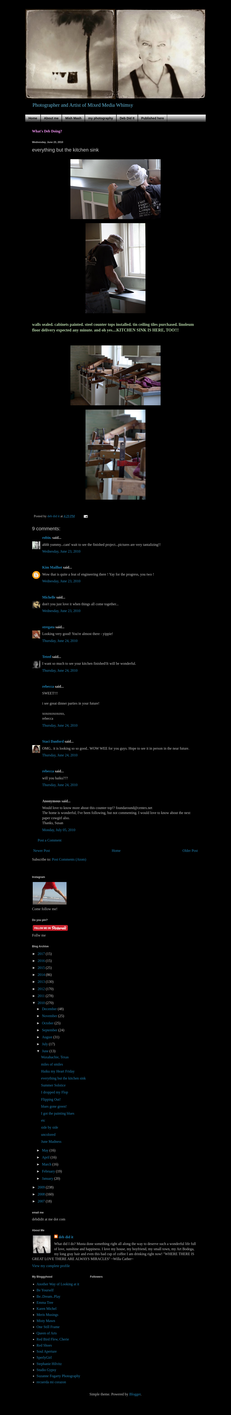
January (48, 1178)
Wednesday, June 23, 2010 (61, 551)
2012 (42, 989)
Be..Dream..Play (48, 1296)
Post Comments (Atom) (69, 859)
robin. (46, 538)
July (45, 1044)
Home (32, 118)
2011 (42, 996)
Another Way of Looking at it (58, 1284)
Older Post (190, 851)
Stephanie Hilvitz (49, 1364)
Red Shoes (44, 1345)
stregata (48, 627)
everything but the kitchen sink (63, 1078)
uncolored (48, 1134)
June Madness (51, 1141)
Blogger (135, 1394)
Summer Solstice (53, 1085)
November (50, 1016)
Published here (152, 118)
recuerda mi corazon (51, 1382)
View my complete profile (51, 1266)
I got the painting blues (57, 1113)
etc (43, 1120)
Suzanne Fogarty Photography (58, 1376)
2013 (42, 982)
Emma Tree (45, 1302)
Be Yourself (45, 1290)
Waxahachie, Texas (55, 1057)
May (45, 1150)
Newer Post (41, 851)
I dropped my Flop (54, 1092)
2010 (42, 1003)
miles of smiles (52, 1064)
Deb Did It (127, 118)
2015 (42, 968)
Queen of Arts (47, 1333)
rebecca (48, 686)
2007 (42, 1201)
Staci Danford (53, 741)
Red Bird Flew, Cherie (53, 1339)
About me (51, 118)
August (47, 1037)
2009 (42, 1187)
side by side (49, 1127)
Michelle (48, 597)
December (50, 1009)
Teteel (46, 657)
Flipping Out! (51, 1099)
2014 (42, 975)
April (46, 1157)
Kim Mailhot (52, 567)
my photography (100, 118)
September (50, 1030)
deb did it (66, 1237)
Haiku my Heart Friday (58, 1071)
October (48, 1023)
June (45, 1051)
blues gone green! (54, 1106)
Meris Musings (47, 1315)
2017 (42, 954)
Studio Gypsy (46, 1370)
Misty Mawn (46, 1321)
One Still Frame (48, 1327)
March (47, 1164)
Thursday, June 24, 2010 (60, 641)
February (49, 1171)
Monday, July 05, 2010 (58, 830)
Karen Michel (46, 1309)
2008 (42, 1194)
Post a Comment (50, 840)
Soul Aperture (47, 1351)
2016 (42, 961)
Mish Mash (73, 118)
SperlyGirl (44, 1357)
